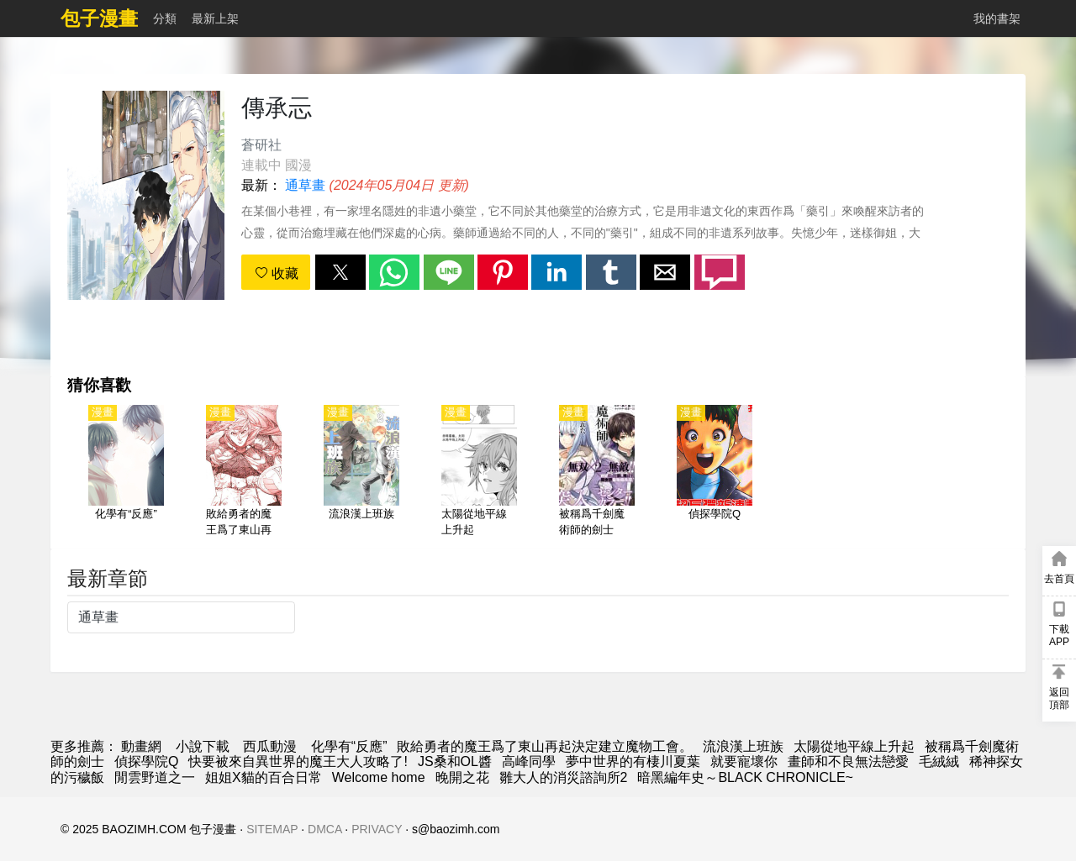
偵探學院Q (146, 761)
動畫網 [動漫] (141, 746)
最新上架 (215, 18)
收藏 (276, 273)
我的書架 (997, 18)
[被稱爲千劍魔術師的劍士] (597, 472)
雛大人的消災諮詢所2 (563, 777)
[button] (340, 272)
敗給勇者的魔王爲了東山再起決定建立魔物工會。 (545, 746)
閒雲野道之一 (154, 777)
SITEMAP (272, 829)
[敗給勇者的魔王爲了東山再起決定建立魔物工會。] (244, 472)
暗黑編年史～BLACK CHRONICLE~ (745, 777)
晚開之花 (462, 777)
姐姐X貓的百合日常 (263, 777)
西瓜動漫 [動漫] (270, 746)
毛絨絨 (939, 761)
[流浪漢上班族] (361, 472)
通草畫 (305, 185)
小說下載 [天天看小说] (202, 746)
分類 (165, 18)
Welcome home (378, 777)
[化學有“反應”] (126, 472)
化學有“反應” (349, 746)
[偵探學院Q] (714, 472)
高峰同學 (529, 761)
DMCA (324, 829)
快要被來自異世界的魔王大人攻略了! (297, 761)
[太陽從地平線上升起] (479, 472)
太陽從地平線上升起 (854, 746)
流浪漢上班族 (743, 746)
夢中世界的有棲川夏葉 (633, 761)
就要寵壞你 (744, 761)
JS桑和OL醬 (455, 761)
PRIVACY (376, 829)
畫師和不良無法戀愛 (848, 761)
